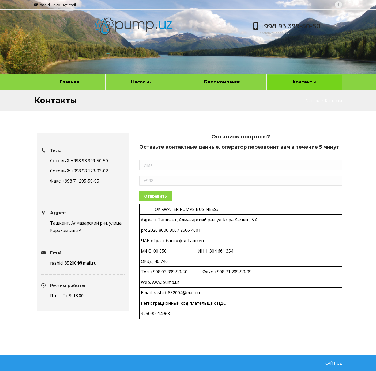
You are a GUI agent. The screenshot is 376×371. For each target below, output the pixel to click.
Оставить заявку (275, 33)
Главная (313, 100)
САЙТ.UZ (333, 363)
